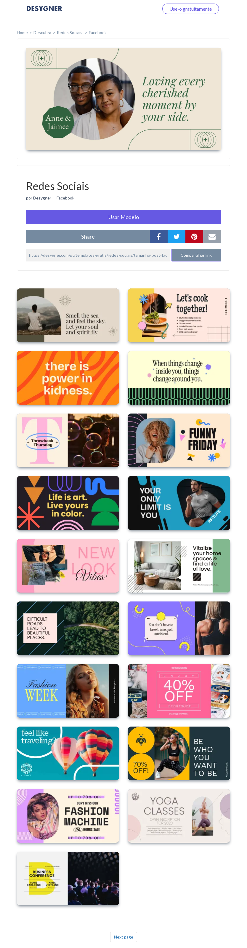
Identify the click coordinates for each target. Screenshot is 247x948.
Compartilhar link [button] (196, 255)
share (88, 236)
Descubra (42, 32)
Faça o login (139, 8)
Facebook (98, 32)
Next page (123, 936)
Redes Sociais (70, 32)
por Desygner (38, 197)
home (22, 32)
